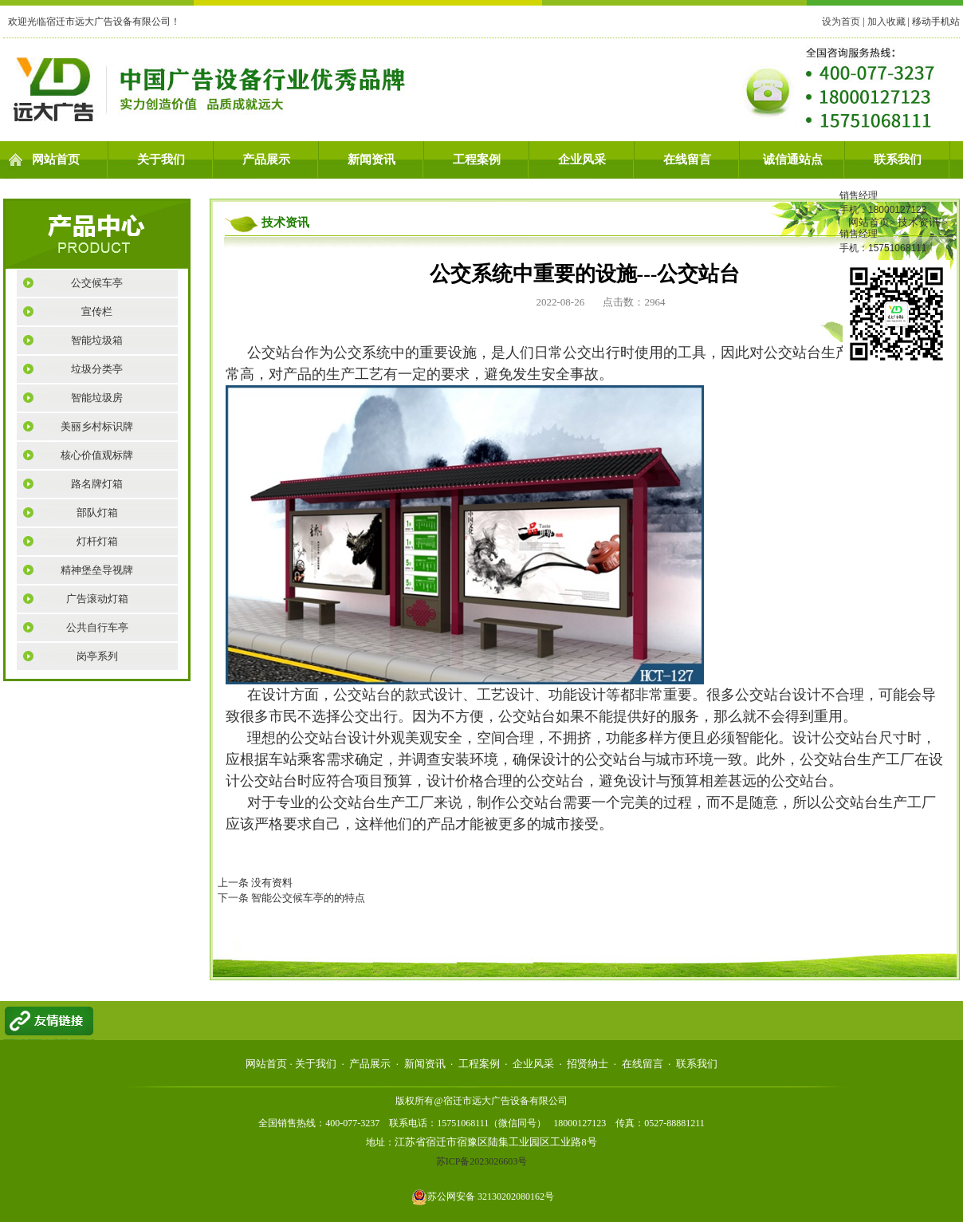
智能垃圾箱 (97, 340)
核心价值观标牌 (97, 455)
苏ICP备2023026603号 (482, 1161)
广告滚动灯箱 (97, 599)
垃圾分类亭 (97, 369)
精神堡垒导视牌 (97, 570)
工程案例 (477, 159)
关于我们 (161, 159)
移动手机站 (936, 21)
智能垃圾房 (97, 398)
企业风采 (582, 159)
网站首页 (56, 159)
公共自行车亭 (97, 627)
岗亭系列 (97, 656)
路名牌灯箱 (97, 484)
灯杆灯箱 (97, 541)
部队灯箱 (97, 512)
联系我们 (898, 159)
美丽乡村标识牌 (97, 426)
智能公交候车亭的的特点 (308, 898)
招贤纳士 (587, 1064)
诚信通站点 (793, 159)
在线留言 (687, 159)
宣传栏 (96, 311)
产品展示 (266, 159)
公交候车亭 (97, 283)
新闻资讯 (371, 159)
